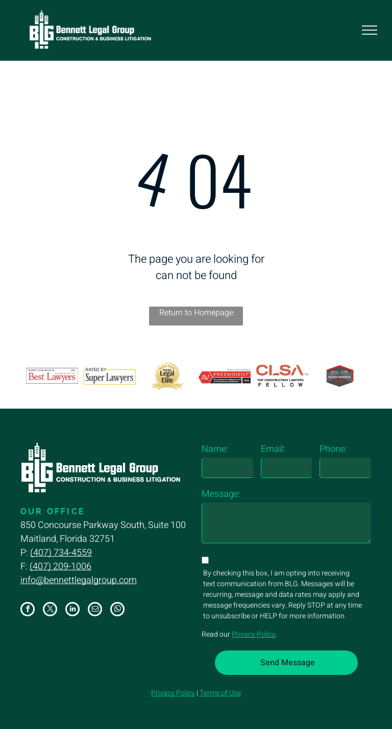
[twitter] (50, 610)
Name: (215, 449)
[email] (95, 610)
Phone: (333, 449)
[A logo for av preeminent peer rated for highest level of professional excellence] (225, 376)
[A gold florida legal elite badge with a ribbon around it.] (167, 376)
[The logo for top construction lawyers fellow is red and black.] (282, 376)
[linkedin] (72, 610)
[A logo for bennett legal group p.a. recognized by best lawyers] (52, 376)
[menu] (369, 30)
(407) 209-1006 (60, 566)
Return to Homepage (196, 313)
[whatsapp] (117, 610)
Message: (221, 494)
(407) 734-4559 (61, 553)
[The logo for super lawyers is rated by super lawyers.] (110, 376)
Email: (273, 449)
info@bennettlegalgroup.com (78, 580)
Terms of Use (220, 693)
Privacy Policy (254, 634)
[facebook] (27, 610)
